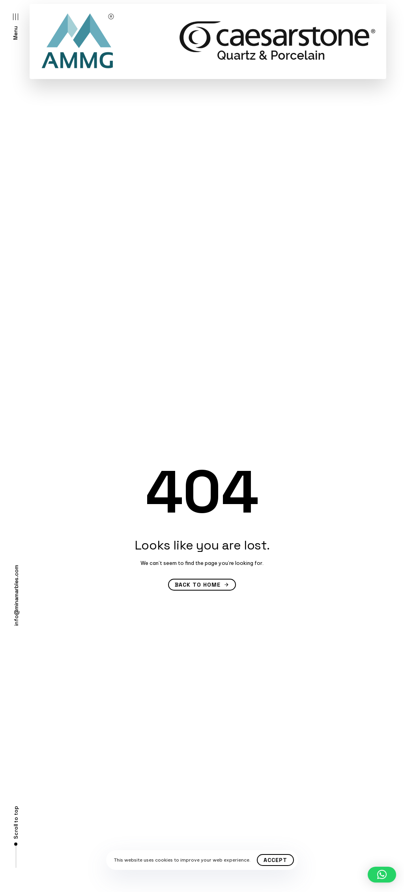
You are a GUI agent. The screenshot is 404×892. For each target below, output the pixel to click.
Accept (275, 860)
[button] (15, 26)
